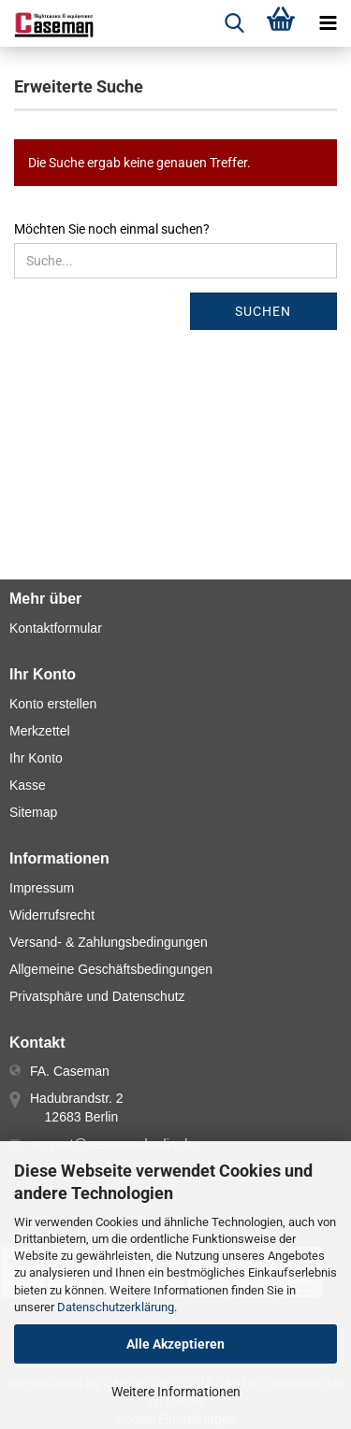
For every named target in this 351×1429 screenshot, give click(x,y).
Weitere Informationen (176, 1391)
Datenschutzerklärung (115, 1307)
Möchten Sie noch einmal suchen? (112, 228)
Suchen (263, 311)
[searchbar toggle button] (234, 23)
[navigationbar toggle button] (327, 23)
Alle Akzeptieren (175, 1343)
